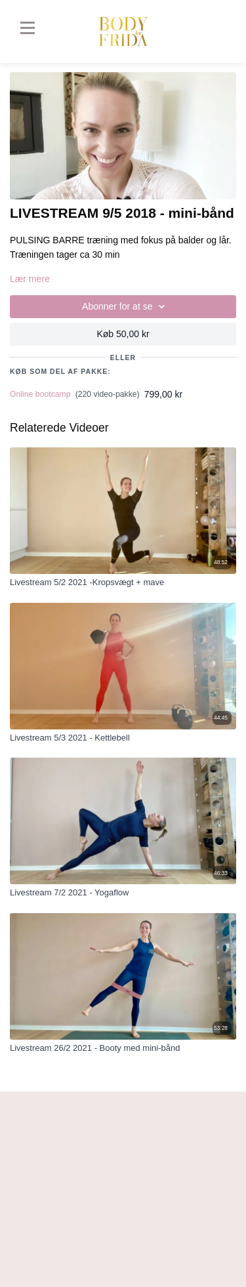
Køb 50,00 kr (122, 334)
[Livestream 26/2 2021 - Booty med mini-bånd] (123, 1048)
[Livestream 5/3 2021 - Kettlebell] (123, 738)
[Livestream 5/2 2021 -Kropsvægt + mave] (123, 582)
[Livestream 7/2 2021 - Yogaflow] (123, 892)
